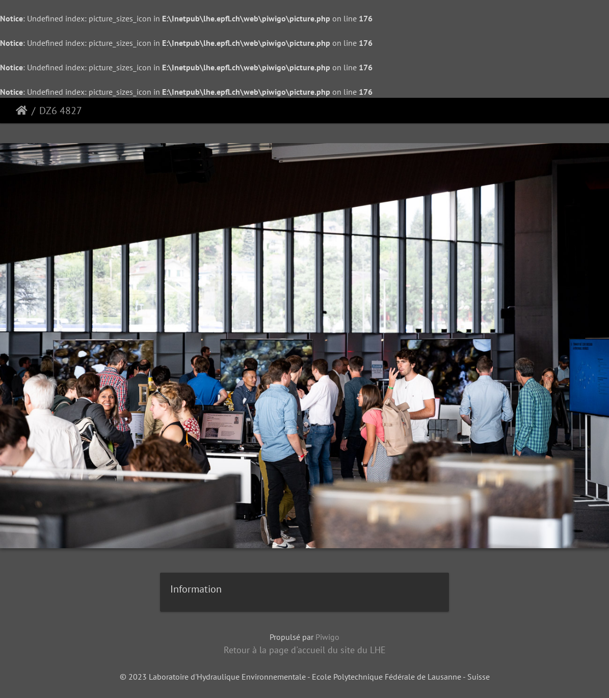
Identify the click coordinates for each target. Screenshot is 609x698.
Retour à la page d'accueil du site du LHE (305, 650)
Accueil (22, 110)
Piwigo (327, 637)
